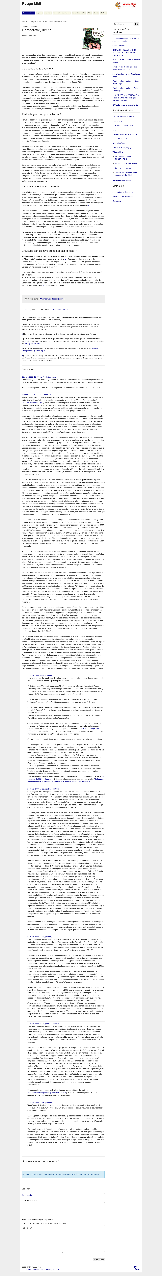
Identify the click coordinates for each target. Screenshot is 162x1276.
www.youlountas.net (32, 344)
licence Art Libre (59, 310)
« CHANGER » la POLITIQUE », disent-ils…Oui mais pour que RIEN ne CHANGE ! (126, 97)
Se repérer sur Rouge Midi (123, 180)
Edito (89, 13)
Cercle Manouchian (78, 13)
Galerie (96, 13)
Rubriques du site (28, 13)
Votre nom (26, 1189)
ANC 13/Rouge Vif (120, 139)
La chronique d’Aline (123, 168)
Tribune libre (47, 22)
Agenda (39, 13)
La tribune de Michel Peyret (126, 164)
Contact (47, 1270)
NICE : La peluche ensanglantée (125, 105)
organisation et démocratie (123, 192)
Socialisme (117, 201)
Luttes (115, 130)
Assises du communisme (61, 13)
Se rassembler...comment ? (123, 196)
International (117, 121)
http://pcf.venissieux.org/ (32, 403)
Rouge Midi (31, 4)
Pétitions (103, 13)
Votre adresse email (30, 1200)
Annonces (47, 13)
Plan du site (26, 1270)
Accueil (24, 22)
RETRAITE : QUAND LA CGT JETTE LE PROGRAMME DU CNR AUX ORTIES (124, 52)
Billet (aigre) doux (119, 143)
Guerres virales (118, 46)
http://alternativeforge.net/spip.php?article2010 (46, 1093)
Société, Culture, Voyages (123, 148)
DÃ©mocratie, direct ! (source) (52, 299)
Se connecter (27, 1195)
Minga (26, 310)
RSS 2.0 (55, 1270)
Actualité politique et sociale (123, 117)
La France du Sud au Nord (123, 125)
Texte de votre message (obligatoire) (37, 1219)
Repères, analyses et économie (125, 134)
